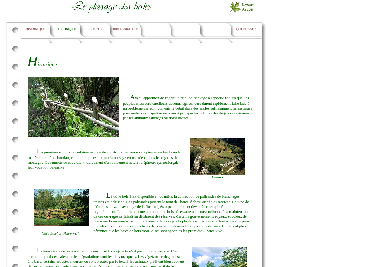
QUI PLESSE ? (246, 29)
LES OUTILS (95, 29)
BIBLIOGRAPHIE (125, 29)
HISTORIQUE (35, 29)
